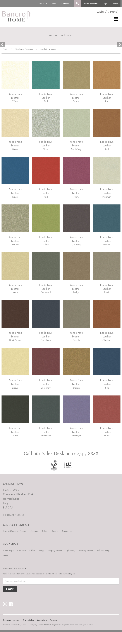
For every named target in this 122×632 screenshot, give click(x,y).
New (54, 3)
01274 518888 (85, 453)
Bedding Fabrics (86, 550)
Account (34, 531)
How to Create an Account (15, 531)
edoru (91, 625)
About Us (43, 3)
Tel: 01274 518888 (13, 515)
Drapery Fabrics (55, 550)
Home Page (8, 550)
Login (105, 3)
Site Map (53, 620)
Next (119, 44)
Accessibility (42, 620)
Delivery (44, 531)
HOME (4, 49)
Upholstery (70, 550)
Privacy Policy (28, 620)
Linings (41, 550)
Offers (32, 550)
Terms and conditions (11, 620)
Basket (115, 3)
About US (21, 550)
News (5, 555)
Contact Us (67, 531)
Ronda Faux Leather (48, 49)
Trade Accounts (91, 3)
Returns (55, 531)
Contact (65, 3)
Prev (2, 44)
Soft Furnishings (103, 550)
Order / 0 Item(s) (107, 12)
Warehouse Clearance (24, 49)
